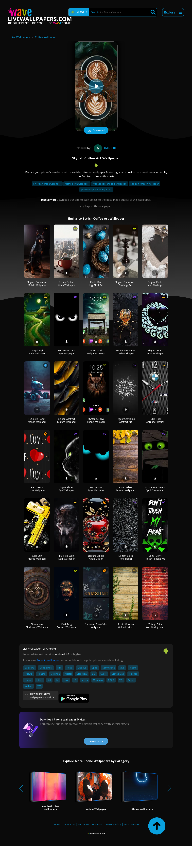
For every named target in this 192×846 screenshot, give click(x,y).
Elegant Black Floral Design (125, 557)
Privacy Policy (113, 824)
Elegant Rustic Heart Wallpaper (155, 283)
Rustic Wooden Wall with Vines (126, 626)
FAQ (126, 824)
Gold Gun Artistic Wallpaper (37, 557)
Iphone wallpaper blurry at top (96, 189)
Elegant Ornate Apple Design (96, 557)
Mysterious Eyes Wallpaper (96, 489)
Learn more (96, 741)
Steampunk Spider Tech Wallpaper (125, 352)
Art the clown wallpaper (77, 183)
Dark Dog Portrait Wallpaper (66, 626)
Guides (135, 824)
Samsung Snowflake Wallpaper (96, 626)
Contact (57, 824)
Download (96, 130)
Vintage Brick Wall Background (155, 626)
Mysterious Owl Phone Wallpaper (96, 420)
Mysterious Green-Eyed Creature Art (155, 489)
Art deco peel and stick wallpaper (109, 183)
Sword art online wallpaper (47, 183)
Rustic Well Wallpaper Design (96, 352)
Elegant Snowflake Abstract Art (125, 420)
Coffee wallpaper (45, 37)
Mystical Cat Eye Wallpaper (66, 489)
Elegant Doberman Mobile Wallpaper (37, 283)
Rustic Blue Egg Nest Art (96, 283)
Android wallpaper (47, 660)
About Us (69, 824)
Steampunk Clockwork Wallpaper (37, 626)
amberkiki (105, 148)
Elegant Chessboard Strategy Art (125, 283)
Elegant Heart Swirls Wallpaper (155, 352)
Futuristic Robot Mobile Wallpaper (37, 420)
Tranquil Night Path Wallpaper (37, 352)
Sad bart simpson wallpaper (144, 183)
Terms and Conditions (90, 824)
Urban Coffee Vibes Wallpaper (66, 283)
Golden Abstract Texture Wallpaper (66, 420)
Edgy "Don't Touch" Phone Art (155, 557)
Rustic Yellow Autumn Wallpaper (125, 489)
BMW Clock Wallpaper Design (155, 420)
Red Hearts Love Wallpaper (37, 489)
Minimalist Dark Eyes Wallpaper (66, 352)
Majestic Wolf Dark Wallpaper (66, 557)
